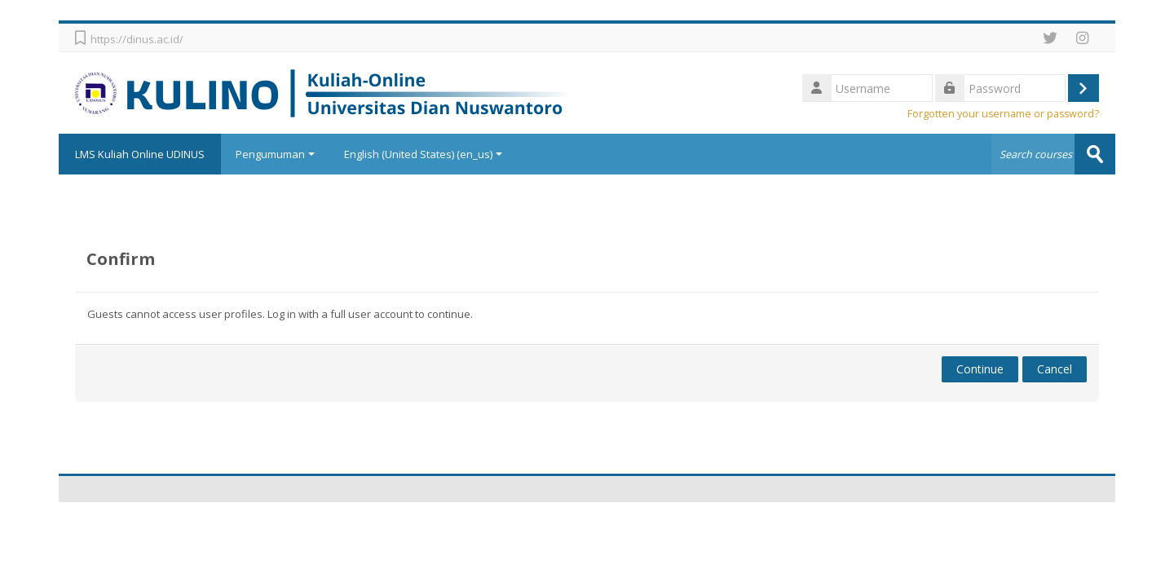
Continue (980, 369)
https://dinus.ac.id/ (136, 39)
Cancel (1054, 369)
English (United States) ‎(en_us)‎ (423, 154)
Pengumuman (275, 154)
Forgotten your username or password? (1003, 114)
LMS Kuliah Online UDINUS (140, 154)
